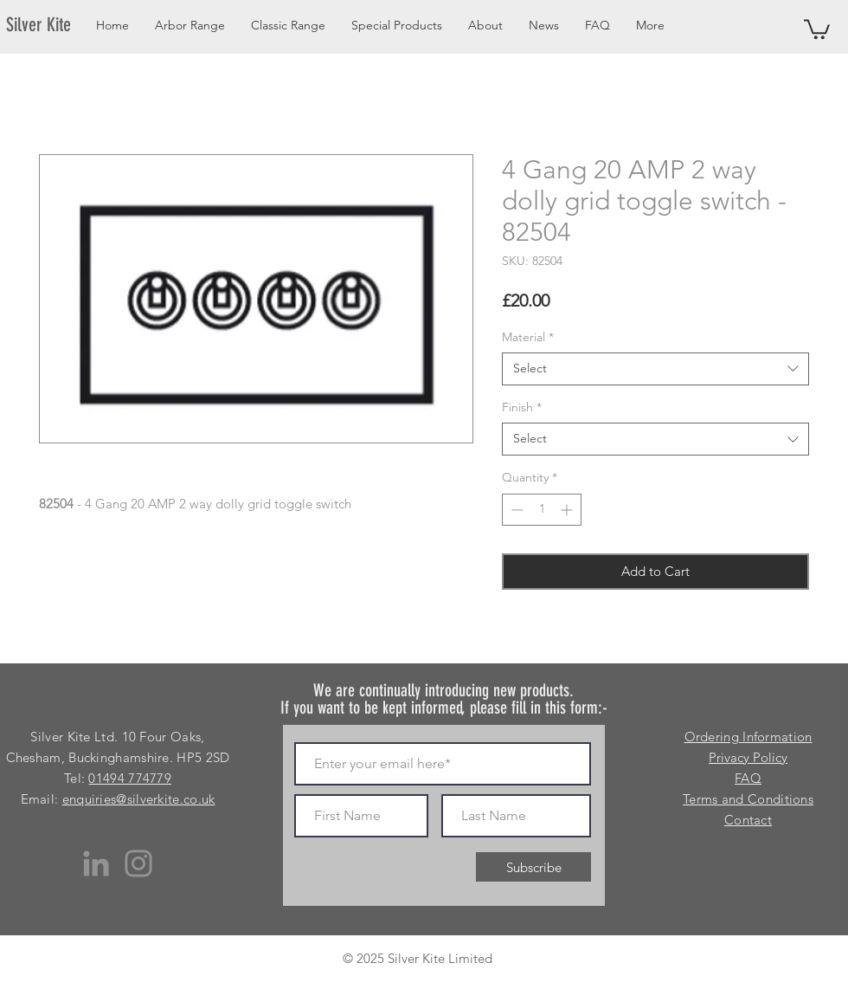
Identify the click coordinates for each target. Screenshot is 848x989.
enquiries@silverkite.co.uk (138, 799)
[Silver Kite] (49, 25)
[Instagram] (138, 863)
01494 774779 (129, 778)
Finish (522, 407)
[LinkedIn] (96, 863)
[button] (817, 28)
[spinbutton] (541, 509)
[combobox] (655, 368)
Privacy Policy (748, 757)
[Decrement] (515, 509)
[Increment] (568, 509)
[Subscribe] (533, 867)
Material (528, 337)
